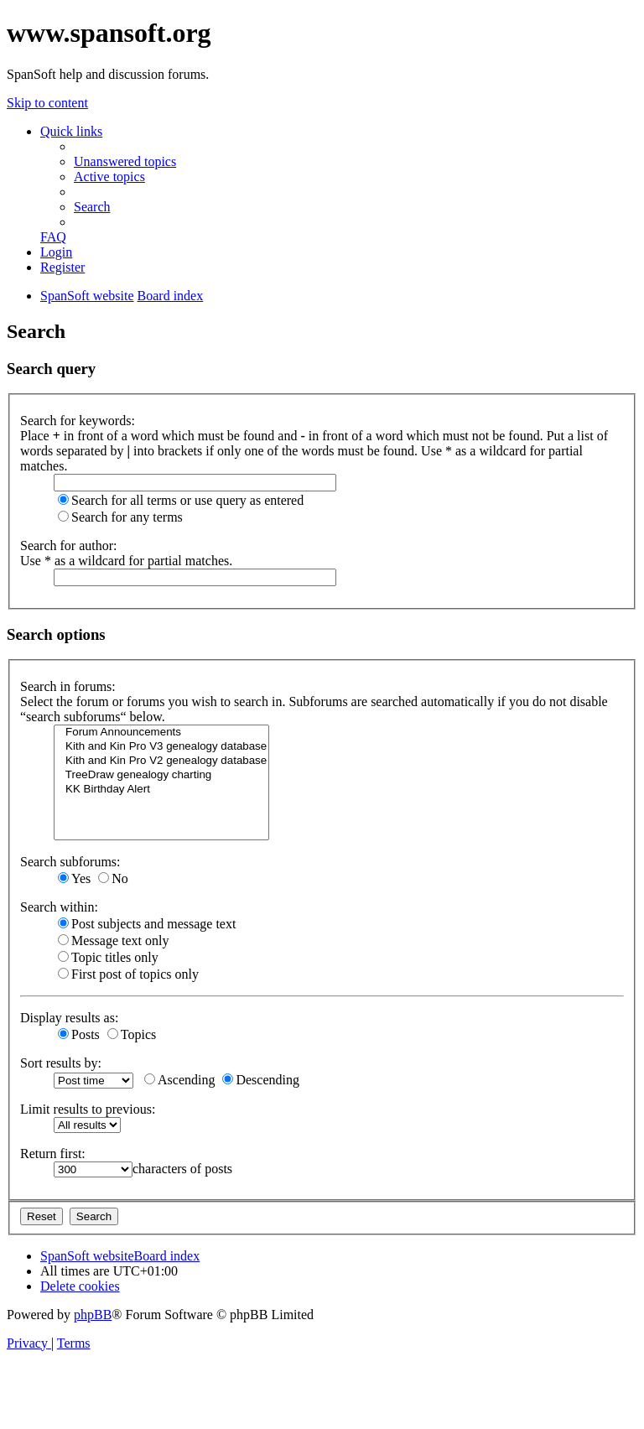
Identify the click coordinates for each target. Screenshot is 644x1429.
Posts (79, 1034)
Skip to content (47, 103)
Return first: (53, 1153)
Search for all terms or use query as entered (181, 500)
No (113, 878)
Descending (260, 1080)
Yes (74, 878)
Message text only (113, 940)
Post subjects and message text (147, 924)
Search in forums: (68, 686)
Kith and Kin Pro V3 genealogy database (161, 747)
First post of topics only (128, 974)
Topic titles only (108, 957)
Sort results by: (60, 1063)
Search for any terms (120, 517)
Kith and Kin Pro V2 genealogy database (161, 761)
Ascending (179, 1080)
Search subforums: (70, 862)
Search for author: (68, 545)
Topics (131, 1034)
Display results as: (69, 1018)
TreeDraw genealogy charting (161, 775)
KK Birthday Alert (161, 789)
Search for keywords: (77, 420)
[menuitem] (125, 161)
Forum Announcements (161, 732)
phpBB (93, 1314)
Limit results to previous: (87, 1109)
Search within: (59, 907)
